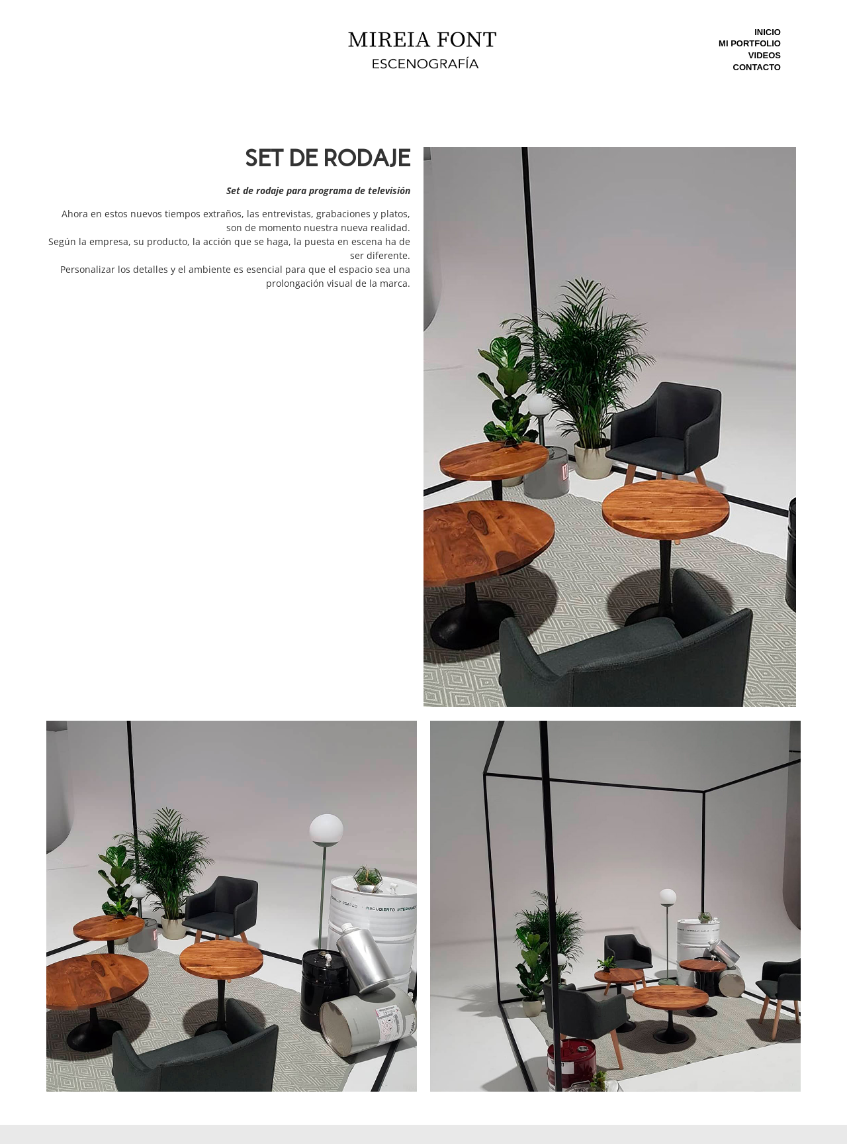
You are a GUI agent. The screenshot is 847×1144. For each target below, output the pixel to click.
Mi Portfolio (750, 43)
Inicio (767, 32)
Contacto (757, 67)
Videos (764, 55)
